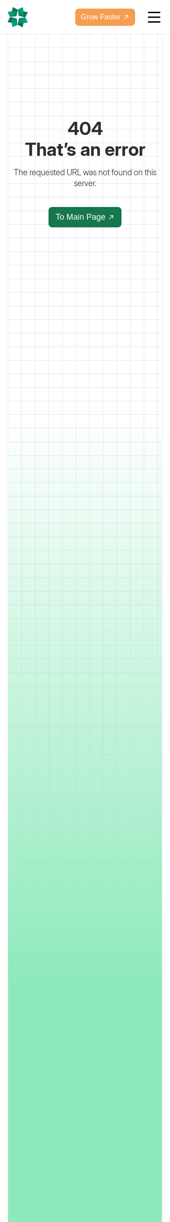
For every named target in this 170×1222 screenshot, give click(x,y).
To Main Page (84, 216)
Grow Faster (105, 17)
